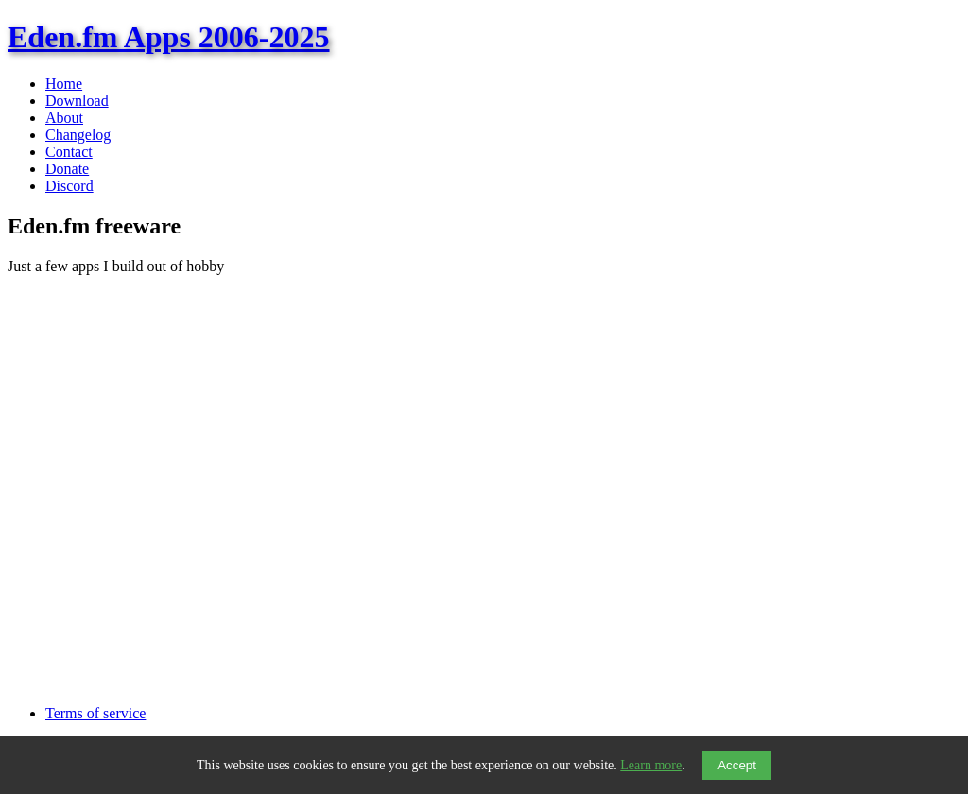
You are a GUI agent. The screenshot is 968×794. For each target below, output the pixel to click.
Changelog (78, 135)
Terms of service (95, 713)
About (64, 118)
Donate (67, 169)
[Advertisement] (484, 634)
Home (63, 84)
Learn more (651, 765)
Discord (69, 186)
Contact (69, 152)
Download (77, 101)
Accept (736, 765)
